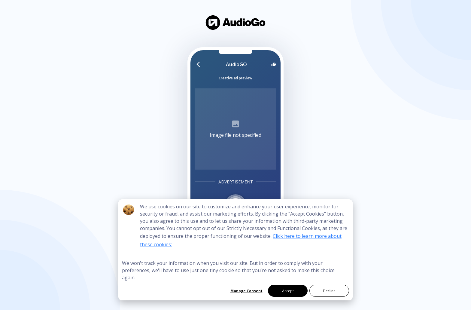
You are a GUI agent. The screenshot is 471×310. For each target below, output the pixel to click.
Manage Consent (246, 290)
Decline (329, 290)
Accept (288, 290)
